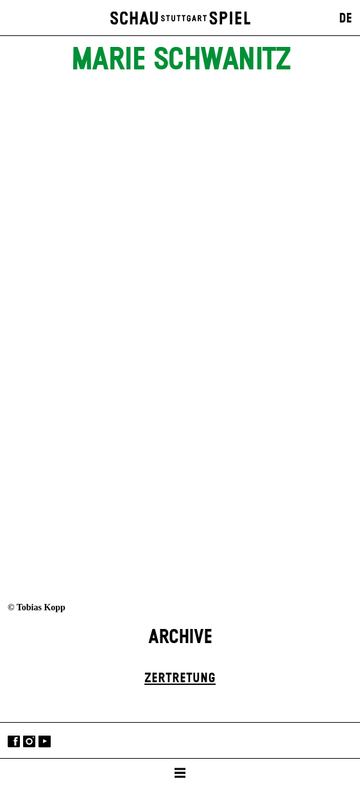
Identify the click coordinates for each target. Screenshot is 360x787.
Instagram (29, 742)
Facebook (14, 742)
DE (345, 19)
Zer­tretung (180, 678)
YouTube (45, 742)
